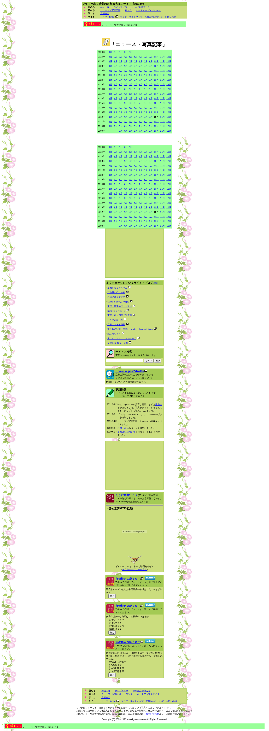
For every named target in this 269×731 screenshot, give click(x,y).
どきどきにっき (115, 320)
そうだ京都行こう (140, 7)
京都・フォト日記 (116, 324)
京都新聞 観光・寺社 (117, 343)
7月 (140, 56)
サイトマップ (135, 17)
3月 (120, 52)
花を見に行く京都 (116, 292)
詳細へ (157, 283)
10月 (156, 56)
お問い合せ (170, 17)
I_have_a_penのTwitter (129, 371)
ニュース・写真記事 (110, 10)
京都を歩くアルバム (117, 287)
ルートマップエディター (148, 10)
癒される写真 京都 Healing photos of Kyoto (130, 329)
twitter (112, 17)
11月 (162, 56)
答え (112, 596)
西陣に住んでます (116, 297)
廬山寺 (158, 404)
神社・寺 (104, 7)
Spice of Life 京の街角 (118, 301)
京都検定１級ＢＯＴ (127, 578)
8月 (145, 56)
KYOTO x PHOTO (116, 311)
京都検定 (104, 13)
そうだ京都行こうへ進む (134, 569)
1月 (110, 52)
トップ (103, 17)
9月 (150, 56)
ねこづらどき (114, 333)
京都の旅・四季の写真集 (119, 315)
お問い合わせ (152, 713)
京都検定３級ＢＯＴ (127, 642)
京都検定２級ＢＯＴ (127, 605)
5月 (130, 52)
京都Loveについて (154, 17)
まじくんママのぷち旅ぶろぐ (121, 338)
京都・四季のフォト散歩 (119, 306)
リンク (128, 10)
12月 (168, 56)
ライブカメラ (120, 7)
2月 (115, 52)
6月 (135, 56)
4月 (125, 52)
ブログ (123, 17)
